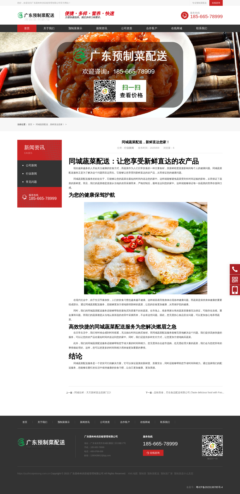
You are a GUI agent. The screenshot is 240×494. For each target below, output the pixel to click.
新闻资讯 (101, 28)
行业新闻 (31, 173)
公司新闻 (31, 165)
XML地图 (133, 473)
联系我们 (201, 28)
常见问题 (31, 181)
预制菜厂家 (167, 473)
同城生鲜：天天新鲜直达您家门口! (92, 392)
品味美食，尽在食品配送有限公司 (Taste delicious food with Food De (190, 392)
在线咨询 (216, 3)
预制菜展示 (75, 28)
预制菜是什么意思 (183, 473)
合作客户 (151, 28)
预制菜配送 (153, 473)
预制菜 (142, 473)
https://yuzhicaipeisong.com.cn (33, 473)
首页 (27, 28)
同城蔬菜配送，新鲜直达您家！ (50, 124)
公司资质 (126, 28)
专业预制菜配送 (199, 3)
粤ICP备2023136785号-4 (209, 487)
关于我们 (48, 28)
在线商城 (176, 28)
